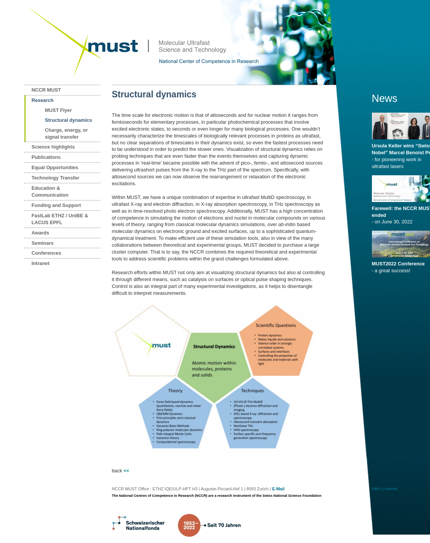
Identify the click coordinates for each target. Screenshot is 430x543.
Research (43, 100)
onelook (391, 489)
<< (126, 471)
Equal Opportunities (55, 167)
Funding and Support (56, 205)
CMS (376, 489)
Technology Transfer (56, 178)
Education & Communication (50, 191)
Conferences (47, 253)
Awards (40, 233)
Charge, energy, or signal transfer (66, 133)
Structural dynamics (68, 120)
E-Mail (278, 488)
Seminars (43, 243)
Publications (46, 157)
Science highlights (53, 147)
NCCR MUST (46, 90)
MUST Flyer (58, 110)
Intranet (41, 263)
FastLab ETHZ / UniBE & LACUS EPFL (60, 219)
